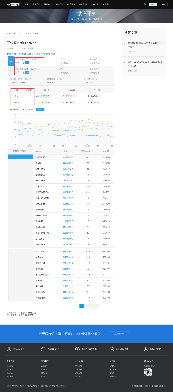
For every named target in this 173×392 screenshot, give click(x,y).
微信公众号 (148, 361)
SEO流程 (10, 373)
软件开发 (44, 373)
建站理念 (44, 376)
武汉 (48, 54)
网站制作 (45, 361)
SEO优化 (10, 369)
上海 (14, 54)
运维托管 (44, 369)
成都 (28, 54)
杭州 (33, 54)
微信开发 (71, 4)
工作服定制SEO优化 (30, 33)
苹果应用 (78, 366)
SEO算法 (10, 366)
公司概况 (113, 366)
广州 (19, 54)
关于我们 (106, 4)
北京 (9, 54)
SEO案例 (113, 369)
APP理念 (78, 376)
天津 (43, 54)
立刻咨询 (119, 333)
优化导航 (44, 386)
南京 (38, 54)
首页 (27, 4)
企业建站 (44, 366)
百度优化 (10, 361)
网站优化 (36, 4)
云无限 (112, 361)
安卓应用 (78, 369)
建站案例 (113, 373)
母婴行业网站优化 (26, 315)
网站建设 (48, 4)
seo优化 (16, 33)
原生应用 (78, 373)
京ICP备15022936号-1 (57, 386)
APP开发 (59, 4)
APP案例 (113, 376)
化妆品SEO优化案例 (27, 313)
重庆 (53, 54)
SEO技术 (95, 4)
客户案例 (83, 4)
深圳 (23, 54)
